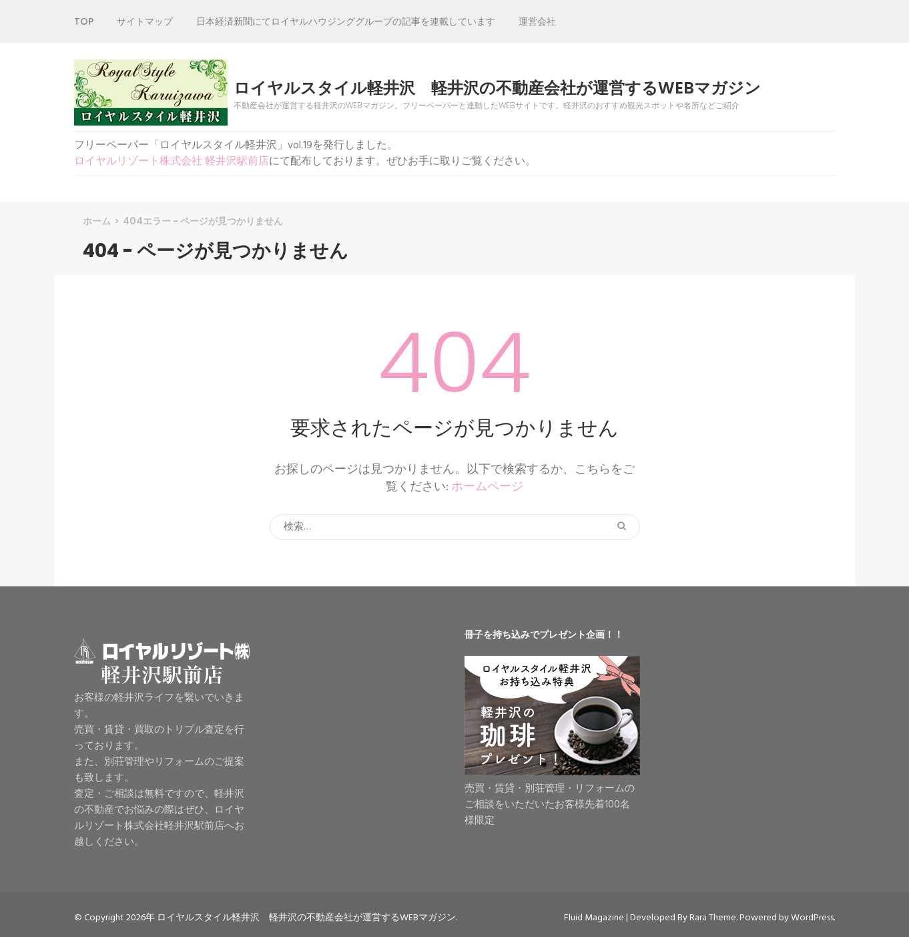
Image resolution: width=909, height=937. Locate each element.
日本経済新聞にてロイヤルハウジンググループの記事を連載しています (345, 21)
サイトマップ (145, 21)
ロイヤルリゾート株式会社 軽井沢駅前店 (171, 161)
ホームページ (487, 487)
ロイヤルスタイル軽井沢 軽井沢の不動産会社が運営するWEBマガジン (497, 88)
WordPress (812, 918)
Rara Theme (712, 918)
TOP (83, 21)
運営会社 (537, 21)
